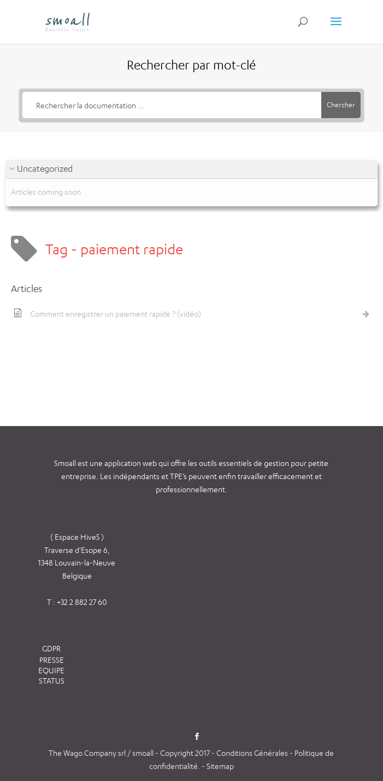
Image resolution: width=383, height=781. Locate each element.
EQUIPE (51, 670)
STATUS (51, 680)
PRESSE (51, 660)
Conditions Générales (253, 752)
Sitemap (220, 766)
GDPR (51, 648)
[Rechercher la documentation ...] (171, 105)
